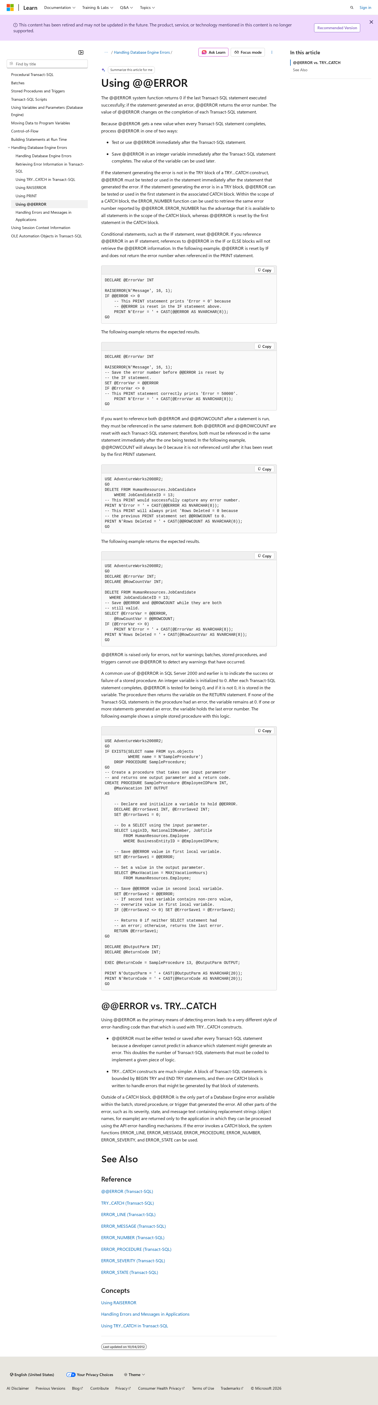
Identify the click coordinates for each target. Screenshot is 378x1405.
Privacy (121, 1388)
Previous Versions (50, 1388)
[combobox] (47, 64)
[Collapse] (81, 52)
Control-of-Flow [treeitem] (24, 131)
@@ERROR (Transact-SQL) (127, 1191)
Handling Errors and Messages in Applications (145, 1314)
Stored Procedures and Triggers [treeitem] (38, 90)
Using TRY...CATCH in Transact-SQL (134, 1325)
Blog (75, 1388)
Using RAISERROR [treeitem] (31, 187)
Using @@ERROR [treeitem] (31, 204)
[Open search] (351, 8)
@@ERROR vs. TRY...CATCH (316, 62)
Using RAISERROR (118, 1302)
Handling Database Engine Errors (142, 52)
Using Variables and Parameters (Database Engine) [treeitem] (47, 111)
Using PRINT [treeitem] (26, 195)
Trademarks (230, 1388)
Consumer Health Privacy (159, 1388)
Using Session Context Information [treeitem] (40, 227)
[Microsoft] (10, 7)
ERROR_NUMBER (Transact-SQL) (133, 1237)
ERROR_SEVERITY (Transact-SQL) (133, 1260)
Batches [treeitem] (17, 82)
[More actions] (272, 52)
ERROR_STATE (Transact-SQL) (129, 1272)
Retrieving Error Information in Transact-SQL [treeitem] (50, 167)
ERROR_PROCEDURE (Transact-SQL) (136, 1249)
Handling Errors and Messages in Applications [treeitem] (43, 216)
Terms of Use (203, 1388)
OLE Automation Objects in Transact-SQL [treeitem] (46, 235)
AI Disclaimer (18, 1388)
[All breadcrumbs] (106, 52)
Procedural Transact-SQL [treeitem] (32, 74)
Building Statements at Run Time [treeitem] (39, 139)
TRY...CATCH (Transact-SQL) (127, 1203)
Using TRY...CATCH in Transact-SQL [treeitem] (45, 179)
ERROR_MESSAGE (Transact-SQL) (133, 1226)
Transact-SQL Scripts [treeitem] (29, 99)
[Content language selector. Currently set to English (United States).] (32, 1374)
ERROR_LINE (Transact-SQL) (128, 1214)
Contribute (99, 1388)
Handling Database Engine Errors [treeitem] (43, 155)
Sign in (365, 7)
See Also (300, 69)
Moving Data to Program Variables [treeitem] (40, 123)
